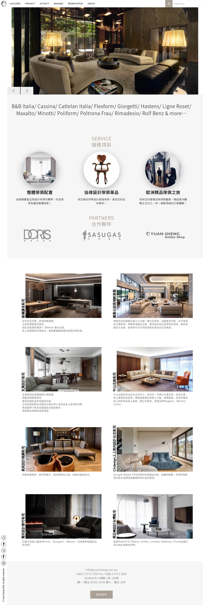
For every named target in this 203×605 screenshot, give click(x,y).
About (91, 4)
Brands (59, 4)
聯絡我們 (101, 594)
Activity (44, 4)
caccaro (15, 4)
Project (30, 4)
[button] (13, 91)
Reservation (75, 4)
